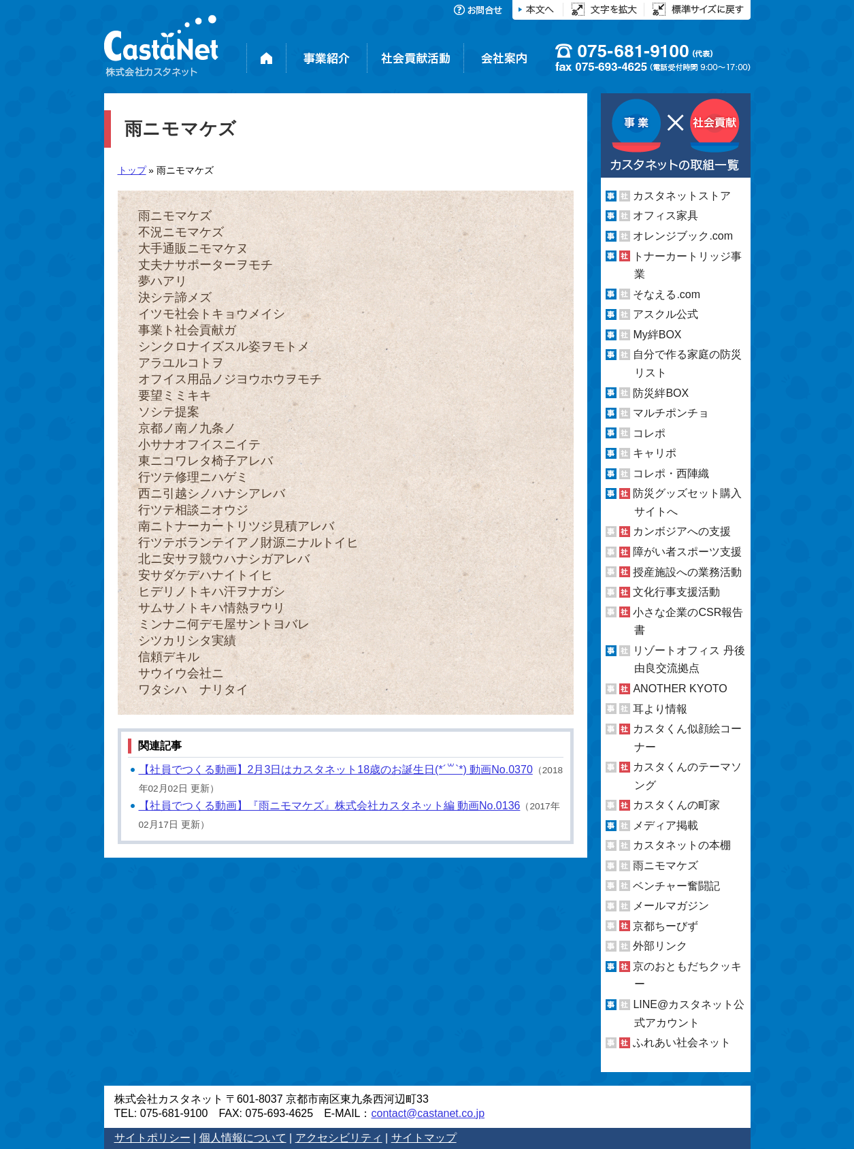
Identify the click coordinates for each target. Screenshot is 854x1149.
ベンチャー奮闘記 (676, 886)
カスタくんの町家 (676, 805)
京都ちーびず (665, 926)
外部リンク (660, 946)
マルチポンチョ (671, 413)
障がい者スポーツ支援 (687, 551)
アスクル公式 (665, 314)
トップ (132, 170)
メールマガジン (671, 905)
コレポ (649, 433)
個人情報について (242, 1138)
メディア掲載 (665, 825)
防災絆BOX (661, 392)
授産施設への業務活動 (687, 572)
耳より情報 (660, 708)
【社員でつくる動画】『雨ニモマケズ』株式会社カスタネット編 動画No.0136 (330, 805)
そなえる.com (666, 294)
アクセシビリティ (338, 1138)
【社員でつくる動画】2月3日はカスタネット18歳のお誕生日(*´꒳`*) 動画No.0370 (336, 769)
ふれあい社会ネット (682, 1042)
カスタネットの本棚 (682, 845)
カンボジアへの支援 (682, 531)
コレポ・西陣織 (671, 473)
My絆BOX (657, 334)
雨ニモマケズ (665, 865)
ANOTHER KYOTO (680, 688)
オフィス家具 (665, 215)
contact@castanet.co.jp (428, 1113)
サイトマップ (424, 1138)
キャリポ (654, 453)
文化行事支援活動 (676, 592)
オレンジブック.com (683, 236)
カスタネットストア (682, 195)
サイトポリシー (152, 1138)
